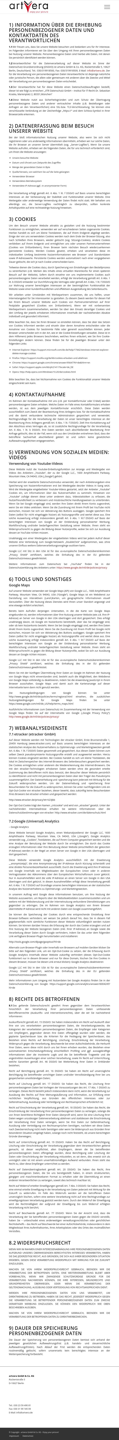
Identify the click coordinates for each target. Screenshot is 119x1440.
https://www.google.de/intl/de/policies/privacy (82, 567)
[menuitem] (14, 1436)
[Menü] (105, 7)
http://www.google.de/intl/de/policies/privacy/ (34, 716)
